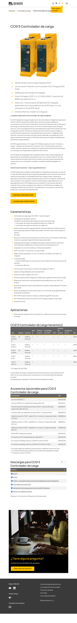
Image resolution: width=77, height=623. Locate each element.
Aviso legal (43, 604)
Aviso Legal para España (47, 607)
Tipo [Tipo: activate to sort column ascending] (38, 470)
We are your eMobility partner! (22, 502)
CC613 (15, 474)
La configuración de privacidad (50, 598)
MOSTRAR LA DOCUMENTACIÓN (23, 195)
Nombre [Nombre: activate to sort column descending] (14, 470)
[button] (59, 3)
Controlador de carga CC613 (22, 491)
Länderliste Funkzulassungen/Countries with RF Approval (24, 497)
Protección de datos (46, 601)
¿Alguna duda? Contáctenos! (23, 201)
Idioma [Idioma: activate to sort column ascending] (61, 470)
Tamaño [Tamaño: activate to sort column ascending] (53, 470)
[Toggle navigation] (66, 3)
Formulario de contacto (23, 580)
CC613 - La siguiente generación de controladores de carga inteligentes (23, 485)
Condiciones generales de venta (50, 595)
